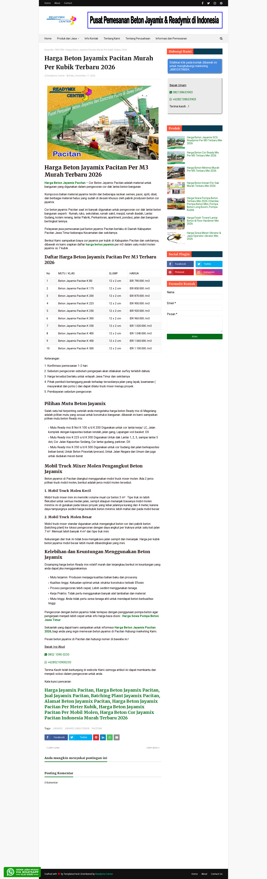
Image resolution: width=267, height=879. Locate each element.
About (57, 3)
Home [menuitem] (48, 38)
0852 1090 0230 (56, 654)
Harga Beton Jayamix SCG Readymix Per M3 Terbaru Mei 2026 (204, 140)
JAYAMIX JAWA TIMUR (77, 728)
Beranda (48, 50)
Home (47, 3)
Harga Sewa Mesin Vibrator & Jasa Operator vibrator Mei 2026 (204, 235)
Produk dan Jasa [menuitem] (67, 38)
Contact (68, 3)
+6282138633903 (182, 99)
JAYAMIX (58, 728)
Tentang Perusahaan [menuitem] (138, 38)
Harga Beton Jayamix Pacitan (64, 183)
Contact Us (216, 874)
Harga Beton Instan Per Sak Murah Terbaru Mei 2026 (203, 184)
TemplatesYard (71, 874)
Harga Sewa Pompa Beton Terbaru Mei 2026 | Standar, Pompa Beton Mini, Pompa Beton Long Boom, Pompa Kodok (203, 204)
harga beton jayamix (100, 244)
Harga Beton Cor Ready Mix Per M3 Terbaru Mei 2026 (203, 154)
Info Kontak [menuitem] (91, 38)
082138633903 (181, 92)
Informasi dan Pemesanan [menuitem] (171, 38)
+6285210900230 (57, 662)
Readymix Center (56, 75)
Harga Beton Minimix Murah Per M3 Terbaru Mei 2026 (203, 169)
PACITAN (59, 50)
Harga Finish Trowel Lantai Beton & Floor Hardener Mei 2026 (203, 220)
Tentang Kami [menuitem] (112, 38)
